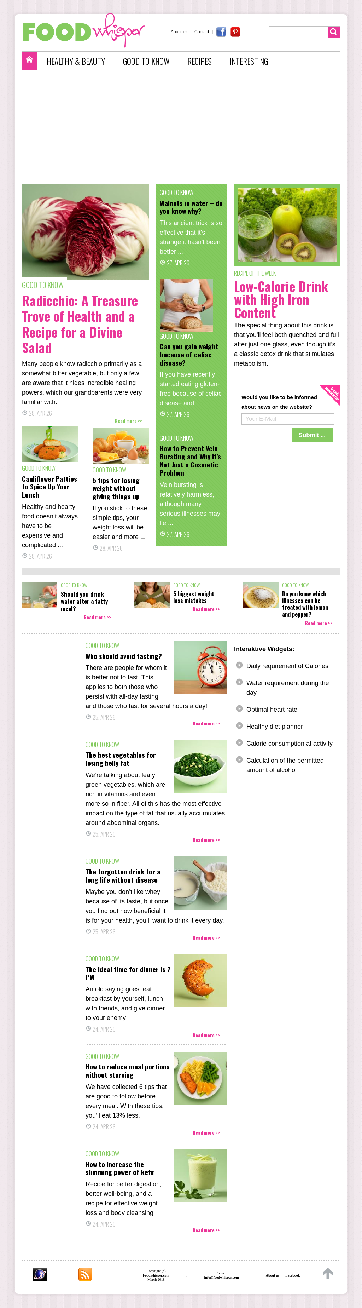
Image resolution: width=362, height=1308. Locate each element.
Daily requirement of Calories (287, 666)
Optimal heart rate (271, 709)
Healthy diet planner (274, 726)
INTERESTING (249, 61)
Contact (201, 31)
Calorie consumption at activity (289, 743)
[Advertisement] (184, 127)
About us (179, 31)
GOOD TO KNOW (146, 61)
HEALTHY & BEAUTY (76, 61)
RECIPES (199, 61)
